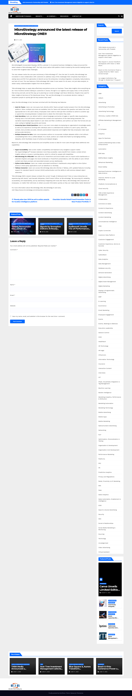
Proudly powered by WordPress (57, 693)
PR (99, 468)
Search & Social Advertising (107, 510)
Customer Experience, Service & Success (109, 245)
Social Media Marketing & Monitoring (106, 528)
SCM (100, 505)
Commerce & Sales (104, 204)
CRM (100, 226)
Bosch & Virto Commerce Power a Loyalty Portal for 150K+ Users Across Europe (109, 71)
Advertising (102, 102)
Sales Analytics (103, 494)
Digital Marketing (104, 286)
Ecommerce (102, 306)
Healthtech (102, 341)
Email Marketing (103, 310)
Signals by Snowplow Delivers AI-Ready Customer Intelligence (51, 228)
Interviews (101, 373)
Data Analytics (103, 259)
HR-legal (101, 350)
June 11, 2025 (17, 671)
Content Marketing (104, 217)
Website (12, 306)
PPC (99, 463)
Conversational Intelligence (107, 221)
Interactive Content (105, 368)
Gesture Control (103, 332)
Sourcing (101, 534)
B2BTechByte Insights (105, 158)
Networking (102, 430)
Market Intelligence (104, 392)
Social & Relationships (105, 523)
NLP (99, 434)
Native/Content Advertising (107, 426)
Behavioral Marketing (105, 162)
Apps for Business (104, 138)
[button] (119, 16)
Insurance (101, 364)
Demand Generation (105, 272)
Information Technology (106, 359)
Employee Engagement (106, 315)
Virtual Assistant (104, 552)
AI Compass (51, 16)
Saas (100, 490)
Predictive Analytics (105, 472)
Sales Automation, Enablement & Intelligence (109, 500)
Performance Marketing (106, 454)
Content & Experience (105, 208)
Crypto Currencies (104, 230)
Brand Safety (102, 167)
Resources (64, 16)
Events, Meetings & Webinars (108, 323)
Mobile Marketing (104, 421)
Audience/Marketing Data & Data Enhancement (109, 143)
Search (101, 25)
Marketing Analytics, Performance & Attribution (109, 398)
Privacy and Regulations (106, 477)
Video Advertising (104, 547)
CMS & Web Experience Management (106, 194)
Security (101, 514)
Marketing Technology (105, 408)
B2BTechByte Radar (23, 16)
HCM (100, 337)
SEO (99, 519)
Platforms (101, 459)
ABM (99, 93)
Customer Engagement (106, 239)
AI (99, 125)
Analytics (101, 134)
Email (12, 295)
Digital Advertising (104, 277)
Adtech (100, 98)
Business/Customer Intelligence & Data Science (26, 25)
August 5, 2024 (105, 592)
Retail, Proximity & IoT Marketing (109, 481)
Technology (102, 538)
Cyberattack (102, 255)
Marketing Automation (105, 403)
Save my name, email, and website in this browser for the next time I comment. (38, 316)
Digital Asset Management (107, 281)
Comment (14, 249)
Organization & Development (108, 445)
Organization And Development (108, 450)
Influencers (102, 355)
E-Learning (102, 301)
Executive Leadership (105, 328)
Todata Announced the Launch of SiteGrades (21, 228)
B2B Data (101, 153)
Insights (39, 16)
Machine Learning (104, 388)
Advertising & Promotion (106, 107)
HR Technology (103, 346)
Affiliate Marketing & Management (109, 120)
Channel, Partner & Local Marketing (106, 178)
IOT (99, 377)
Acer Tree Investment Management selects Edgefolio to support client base (109, 55)
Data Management (104, 264)
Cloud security (103, 188)
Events (100, 319)
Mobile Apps (102, 417)
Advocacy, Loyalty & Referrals (108, 116)
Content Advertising (105, 212)
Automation (102, 149)
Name (12, 285)
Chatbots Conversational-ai (107, 184)
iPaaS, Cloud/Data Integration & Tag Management (109, 382)
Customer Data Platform (106, 235)
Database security (104, 268)
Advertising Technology (106, 111)
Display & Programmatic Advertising (106, 291)
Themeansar (80, 693)
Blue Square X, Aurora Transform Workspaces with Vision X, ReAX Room (109, 63)
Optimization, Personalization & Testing (109, 440)
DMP (100, 297)
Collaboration (103, 199)
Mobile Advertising (104, 412)
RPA (99, 485)
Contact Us (76, 16)
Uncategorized (103, 543)
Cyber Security (103, 250)
